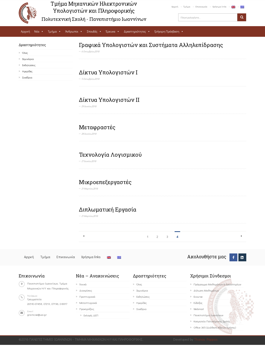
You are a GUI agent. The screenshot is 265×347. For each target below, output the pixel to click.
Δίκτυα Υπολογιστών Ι (108, 72)
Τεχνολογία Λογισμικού (110, 154)
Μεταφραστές (97, 127)
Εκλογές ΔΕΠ (91, 315)
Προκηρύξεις (86, 309)
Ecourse (198, 296)
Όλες (25, 52)
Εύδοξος (198, 302)
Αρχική (174, 6)
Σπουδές (92, 31)
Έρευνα (110, 31)
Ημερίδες (27, 71)
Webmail (199, 309)
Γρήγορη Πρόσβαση (166, 31)
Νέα (36, 31)
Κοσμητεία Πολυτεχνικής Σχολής (212, 321)
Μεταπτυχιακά (88, 302)
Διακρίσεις (85, 290)
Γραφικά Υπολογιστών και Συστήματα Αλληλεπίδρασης (151, 44)
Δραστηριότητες (135, 31)
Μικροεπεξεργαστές (105, 182)
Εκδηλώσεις (29, 65)
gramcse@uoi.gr (37, 314)
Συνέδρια (27, 77)
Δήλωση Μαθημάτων (206, 290)
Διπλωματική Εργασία (107, 209)
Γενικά (83, 284)
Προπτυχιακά (87, 296)
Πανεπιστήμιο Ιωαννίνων (208, 315)
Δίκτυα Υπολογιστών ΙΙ (109, 99)
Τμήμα (186, 6)
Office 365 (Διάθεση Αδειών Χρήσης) (215, 327)
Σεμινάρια (28, 59)
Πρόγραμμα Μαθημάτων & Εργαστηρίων (217, 284)
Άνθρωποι (71, 31)
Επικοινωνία (201, 6)
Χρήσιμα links (219, 6)
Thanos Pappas (206, 339)
